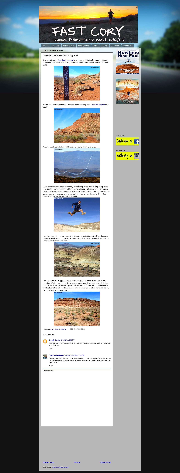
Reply (51, 348)
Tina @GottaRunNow (56, 355)
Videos (104, 46)
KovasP (51, 340)
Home (45, 46)
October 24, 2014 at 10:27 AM (65, 340)
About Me (55, 46)
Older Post (105, 462)
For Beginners (83, 46)
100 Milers (115, 46)
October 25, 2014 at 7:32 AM (74, 355)
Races (95, 46)
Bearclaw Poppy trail (65, 60)
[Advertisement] (77, 443)
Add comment (49, 371)
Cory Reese (54, 329)
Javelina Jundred (98, 105)
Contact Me (127, 46)
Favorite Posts (68, 46)
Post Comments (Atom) (60, 467)
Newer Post (48, 462)
